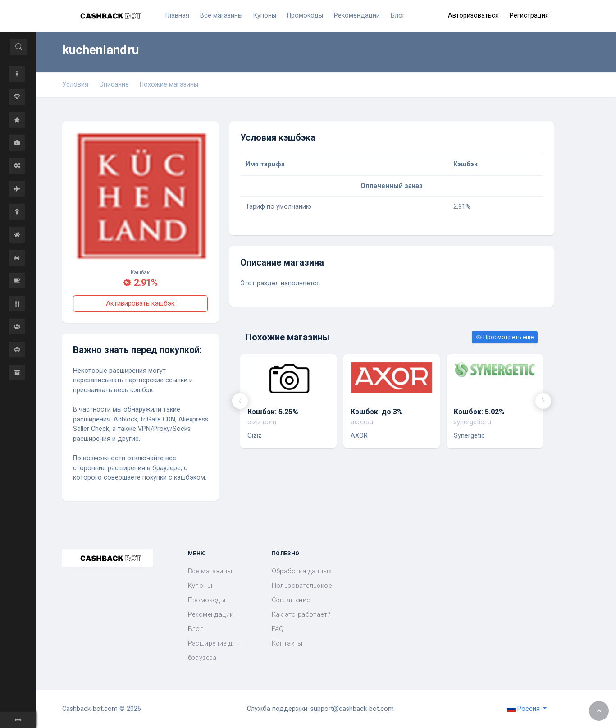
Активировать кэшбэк (140, 303)
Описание (114, 84)
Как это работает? (301, 614)
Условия (75, 84)
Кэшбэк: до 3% (377, 411)
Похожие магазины (169, 84)
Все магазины (210, 571)
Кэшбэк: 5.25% (272, 411)
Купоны (200, 586)
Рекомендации (211, 614)
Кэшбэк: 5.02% (479, 411)
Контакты (287, 643)
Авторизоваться (473, 15)
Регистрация (529, 15)
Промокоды (207, 600)
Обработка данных (302, 571)
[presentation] (240, 401)
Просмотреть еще (505, 337)
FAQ (278, 629)
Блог (195, 629)
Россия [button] (524, 709)
